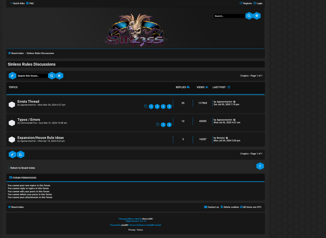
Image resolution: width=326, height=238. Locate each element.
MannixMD (147, 219)
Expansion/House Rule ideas (40, 138)
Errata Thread (28, 102)
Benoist (221, 138)
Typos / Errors (28, 120)
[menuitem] (30, 3)
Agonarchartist (28, 105)
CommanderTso (28, 123)
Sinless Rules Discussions (32, 64)
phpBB (124, 225)
